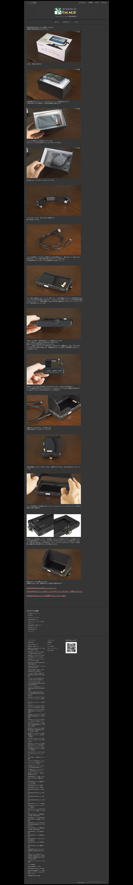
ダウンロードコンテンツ (33, 617)
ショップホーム (31, 640)
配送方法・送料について (33, 646)
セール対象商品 (31, 864)
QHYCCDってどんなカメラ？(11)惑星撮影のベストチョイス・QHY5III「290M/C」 (36, 735)
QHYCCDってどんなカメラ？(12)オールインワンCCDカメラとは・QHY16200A (36, 740)
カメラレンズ (31, 631)
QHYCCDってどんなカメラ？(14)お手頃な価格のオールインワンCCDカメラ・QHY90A (36, 748)
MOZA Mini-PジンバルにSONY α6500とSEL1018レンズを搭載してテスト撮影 (36, 819)
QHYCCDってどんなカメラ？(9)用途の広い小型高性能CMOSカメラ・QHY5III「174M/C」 (36, 725)
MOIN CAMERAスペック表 (34, 866)
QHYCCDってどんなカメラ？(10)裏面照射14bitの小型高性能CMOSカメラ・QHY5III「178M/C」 (36, 730)
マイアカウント (82, 2)
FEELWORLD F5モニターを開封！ (36, 785)
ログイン (97, 2)
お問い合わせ (31, 642)
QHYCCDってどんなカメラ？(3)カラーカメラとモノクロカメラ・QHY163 (36, 699)
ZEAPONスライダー (32, 627)
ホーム (56, 22)
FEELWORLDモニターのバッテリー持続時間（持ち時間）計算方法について (36, 851)
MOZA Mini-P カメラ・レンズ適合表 (36, 803)
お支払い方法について (33, 644)
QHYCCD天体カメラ (32, 629)
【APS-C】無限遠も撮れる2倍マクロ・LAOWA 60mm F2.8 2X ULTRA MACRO (36, 693)
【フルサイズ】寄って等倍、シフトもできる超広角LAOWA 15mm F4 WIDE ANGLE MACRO (36, 683)
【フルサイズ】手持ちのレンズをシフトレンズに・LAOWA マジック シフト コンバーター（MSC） (36, 762)
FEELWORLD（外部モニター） (35, 625)
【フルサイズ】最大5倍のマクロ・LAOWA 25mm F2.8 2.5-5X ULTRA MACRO (36, 688)
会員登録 (90, 2)
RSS (49, 650)
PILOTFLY (30, 615)
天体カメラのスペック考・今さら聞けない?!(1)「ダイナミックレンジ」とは (36, 754)
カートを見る (51, 646)
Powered (96, 882)
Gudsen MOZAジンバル (33, 619)
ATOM (51, 650)
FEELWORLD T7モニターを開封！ (36, 787)
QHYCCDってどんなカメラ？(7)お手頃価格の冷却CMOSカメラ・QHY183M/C (36, 716)
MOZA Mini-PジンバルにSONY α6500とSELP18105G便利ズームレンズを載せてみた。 (36, 824)
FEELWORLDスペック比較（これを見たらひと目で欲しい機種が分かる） (36, 778)
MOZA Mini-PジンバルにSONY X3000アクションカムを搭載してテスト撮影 (36, 811)
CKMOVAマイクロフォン (33, 613)
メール (76, 22)
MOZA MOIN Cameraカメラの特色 (36, 868)
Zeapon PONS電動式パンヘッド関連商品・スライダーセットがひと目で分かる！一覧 (36, 872)
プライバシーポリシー (53, 648)
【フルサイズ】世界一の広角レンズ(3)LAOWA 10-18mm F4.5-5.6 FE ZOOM (36, 675)
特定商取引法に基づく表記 (34, 875)
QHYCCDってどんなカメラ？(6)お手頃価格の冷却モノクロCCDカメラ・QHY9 (36, 711)
